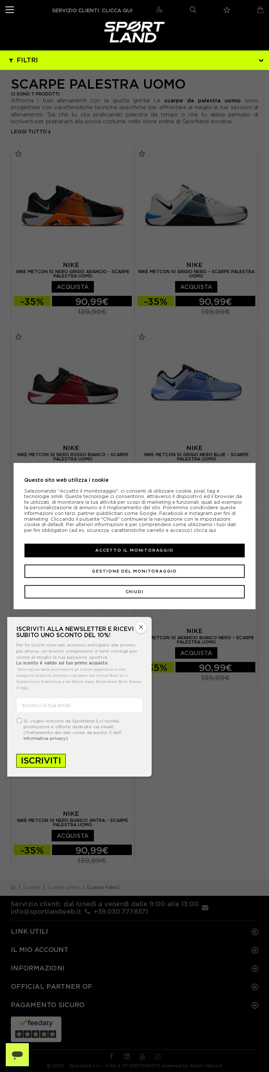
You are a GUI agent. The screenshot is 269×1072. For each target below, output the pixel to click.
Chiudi (135, 592)
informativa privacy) (45, 738)
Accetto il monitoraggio (134, 550)
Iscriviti (41, 761)
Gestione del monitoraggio (134, 571)
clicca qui (205, 530)
